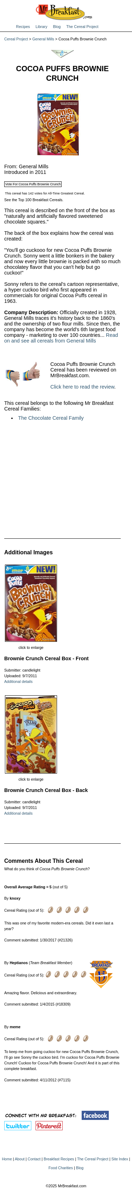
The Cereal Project (82, 26)
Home (7, 1159)
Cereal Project (16, 39)
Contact (34, 1159)
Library (41, 26)
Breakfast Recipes (59, 1159)
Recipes (23, 26)
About (20, 1159)
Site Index (119, 1159)
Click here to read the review (82, 387)
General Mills (43, 39)
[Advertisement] (62, 479)
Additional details (18, 681)
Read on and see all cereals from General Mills (61, 338)
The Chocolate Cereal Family (50, 418)
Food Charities (61, 1168)
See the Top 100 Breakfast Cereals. (33, 200)
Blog (57, 26)
